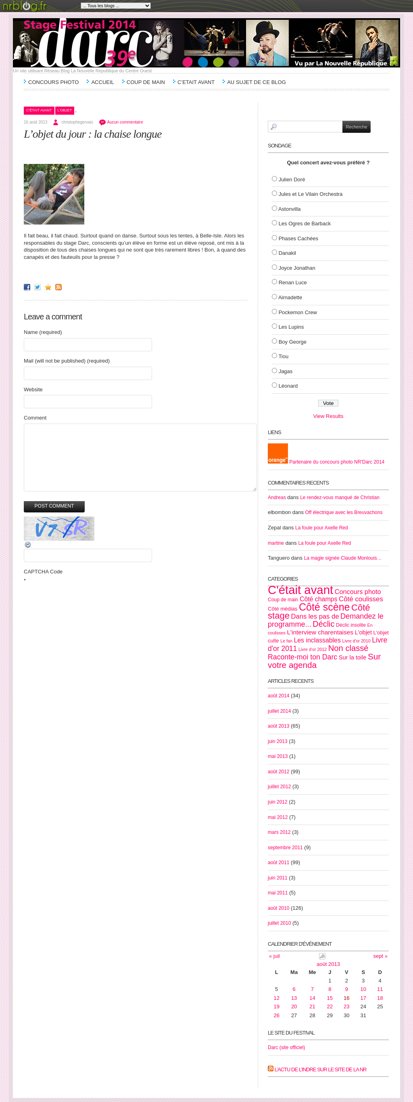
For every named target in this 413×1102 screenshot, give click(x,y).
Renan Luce (293, 282)
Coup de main (146, 82)
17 (363, 998)
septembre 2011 (285, 847)
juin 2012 (278, 802)
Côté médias (282, 609)
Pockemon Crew (298, 312)
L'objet (65, 110)
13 (294, 998)
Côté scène (324, 607)
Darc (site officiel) (286, 1047)
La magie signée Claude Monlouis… (343, 558)
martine (276, 543)
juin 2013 (278, 741)
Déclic (323, 623)
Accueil (102, 82)
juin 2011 (278, 878)
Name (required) (43, 332)
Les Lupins (291, 327)
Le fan (286, 640)
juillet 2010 (279, 923)
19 (277, 1006)
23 (346, 1006)
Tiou (283, 356)
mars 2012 (279, 832)
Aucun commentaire (125, 122)
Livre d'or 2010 (356, 640)
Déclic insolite (351, 625)
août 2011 (278, 862)
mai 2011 (278, 893)
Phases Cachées (298, 238)
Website (33, 389)
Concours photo (358, 591)
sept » (380, 956)
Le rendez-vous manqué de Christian (340, 497)
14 (312, 998)
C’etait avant (196, 82)
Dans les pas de (315, 616)
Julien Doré (292, 179)
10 (363, 989)
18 (380, 998)
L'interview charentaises (320, 632)
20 (294, 1006)
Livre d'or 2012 (312, 649)
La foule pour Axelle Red (321, 528)
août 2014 (278, 696)
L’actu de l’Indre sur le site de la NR (321, 1069)
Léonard (288, 386)
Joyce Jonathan (297, 268)
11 (380, 989)
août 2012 (278, 772)
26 (277, 1015)
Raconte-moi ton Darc (302, 657)
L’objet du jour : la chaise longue (92, 134)
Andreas (277, 497)
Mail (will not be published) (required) (67, 361)
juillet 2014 (279, 711)
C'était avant (39, 110)
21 (312, 1006)
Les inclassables (317, 640)
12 (277, 998)
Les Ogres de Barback (305, 223)
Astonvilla (289, 209)
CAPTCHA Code (43, 572)
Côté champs (318, 599)
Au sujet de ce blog (256, 82)
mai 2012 (278, 817)
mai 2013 (278, 756)
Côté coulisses (361, 599)
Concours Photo (53, 82)
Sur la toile (353, 657)
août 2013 (278, 726)
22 (330, 1006)
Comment (35, 418)
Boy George (293, 342)
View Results (328, 416)
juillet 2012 (279, 786)
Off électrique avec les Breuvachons (344, 512)
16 (346, 998)
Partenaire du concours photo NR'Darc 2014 (326, 462)
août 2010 (278, 908)
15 (330, 998)
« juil (274, 956)
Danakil (287, 253)
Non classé (348, 648)
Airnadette (290, 297)
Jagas (286, 371)
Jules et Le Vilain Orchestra (311, 194)
